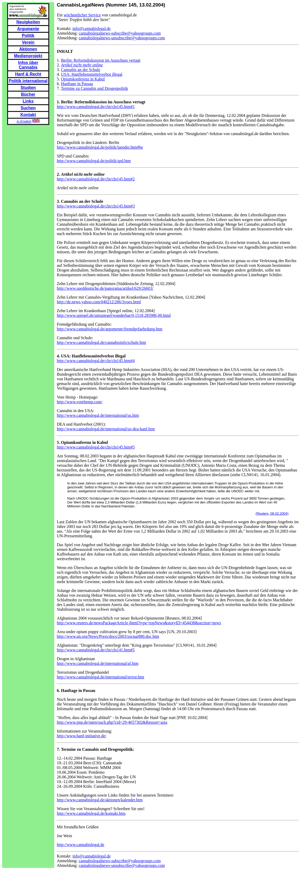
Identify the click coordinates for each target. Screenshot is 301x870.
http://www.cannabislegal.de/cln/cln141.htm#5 (96, 650)
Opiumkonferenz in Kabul (83, 79)
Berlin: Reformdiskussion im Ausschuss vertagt (100, 60)
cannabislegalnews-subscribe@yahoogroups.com (120, 33)
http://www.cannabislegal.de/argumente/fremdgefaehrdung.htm (109, 329)
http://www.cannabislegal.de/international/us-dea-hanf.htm (106, 429)
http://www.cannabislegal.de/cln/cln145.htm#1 (96, 106)
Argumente (28, 29)
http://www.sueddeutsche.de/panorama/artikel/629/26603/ (105, 288)
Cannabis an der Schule (80, 69)
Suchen (28, 108)
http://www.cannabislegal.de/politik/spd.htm (94, 161)
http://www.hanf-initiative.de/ (81, 736)
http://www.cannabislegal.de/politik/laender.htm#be (100, 147)
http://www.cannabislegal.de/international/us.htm (98, 415)
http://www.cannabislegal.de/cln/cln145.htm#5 (96, 447)
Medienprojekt (28, 56)
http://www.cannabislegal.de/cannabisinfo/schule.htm (101, 342)
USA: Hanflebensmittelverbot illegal (91, 74)
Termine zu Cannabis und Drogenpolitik (94, 88)
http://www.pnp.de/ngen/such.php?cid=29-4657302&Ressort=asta (112, 722)
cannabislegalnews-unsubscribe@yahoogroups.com (122, 38)
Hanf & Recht (28, 74)
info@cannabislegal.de (91, 28)
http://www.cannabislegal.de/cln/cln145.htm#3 (96, 206)
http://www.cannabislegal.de (80, 844)
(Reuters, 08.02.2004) (272, 513)
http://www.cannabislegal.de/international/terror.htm (100, 677)
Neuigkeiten (28, 22)
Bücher (28, 94)
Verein (28, 42)
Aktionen (28, 49)
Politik (28, 35)
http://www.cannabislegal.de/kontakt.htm (91, 813)
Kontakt (28, 114)
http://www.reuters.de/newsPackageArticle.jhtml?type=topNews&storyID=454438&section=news (139, 623)
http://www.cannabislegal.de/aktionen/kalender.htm (100, 800)
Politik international (28, 81)
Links (28, 101)
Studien (28, 87)
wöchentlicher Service (82, 15)
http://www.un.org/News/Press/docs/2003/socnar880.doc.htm (108, 636)
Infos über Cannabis (28, 65)
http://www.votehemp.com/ (79, 402)
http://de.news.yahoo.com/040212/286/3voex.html (99, 302)
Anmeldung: (68, 33)
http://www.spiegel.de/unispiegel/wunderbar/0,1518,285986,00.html (114, 315)
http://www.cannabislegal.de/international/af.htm (97, 663)
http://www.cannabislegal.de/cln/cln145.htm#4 (96, 360)
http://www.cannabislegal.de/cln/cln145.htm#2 (96, 179)
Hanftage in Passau (77, 83)
